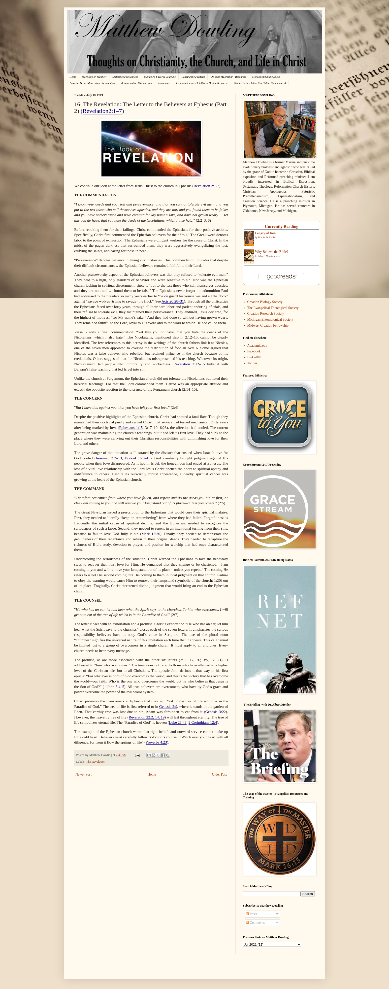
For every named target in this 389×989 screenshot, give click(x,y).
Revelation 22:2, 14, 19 (147, 717)
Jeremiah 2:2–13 (109, 458)
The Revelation (95, 761)
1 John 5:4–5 (114, 686)
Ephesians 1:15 (131, 427)
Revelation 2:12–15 (189, 364)
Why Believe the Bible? (271, 252)
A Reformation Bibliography (136, 82)
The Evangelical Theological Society (273, 308)
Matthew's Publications (125, 76)
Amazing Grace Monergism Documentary (92, 82)
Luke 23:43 (178, 722)
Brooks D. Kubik (266, 237)
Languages (164, 82)
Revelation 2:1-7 (206, 186)
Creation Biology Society (265, 302)
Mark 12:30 (150, 534)
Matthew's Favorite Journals (160, 76)
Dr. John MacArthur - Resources (228, 76)
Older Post (219, 774)
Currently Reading (281, 226)
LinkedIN (254, 357)
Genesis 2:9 (168, 706)
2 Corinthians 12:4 (203, 722)
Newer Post (83, 774)
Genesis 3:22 (215, 712)
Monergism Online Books (266, 76)
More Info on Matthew (94, 76)
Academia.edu (257, 345)
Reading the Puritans (193, 76)
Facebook (254, 351)
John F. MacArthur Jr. (269, 256)
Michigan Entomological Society (270, 319)
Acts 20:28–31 (173, 301)
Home (72, 76)
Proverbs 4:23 (156, 742)
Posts (251, 914)
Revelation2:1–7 (102, 111)
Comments (255, 922)
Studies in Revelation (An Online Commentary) (260, 82)
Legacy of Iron (265, 233)
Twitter (252, 363)
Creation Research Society (265, 313)
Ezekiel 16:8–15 (137, 458)
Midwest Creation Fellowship (268, 325)
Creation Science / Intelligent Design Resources (202, 82)
